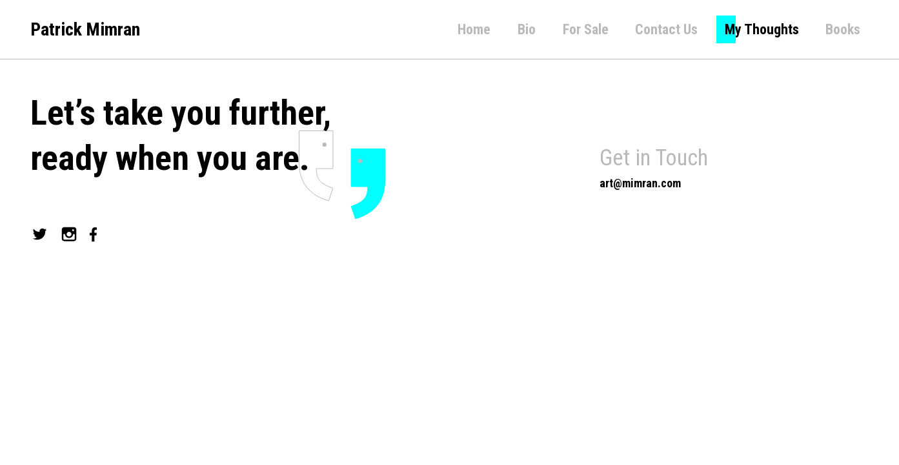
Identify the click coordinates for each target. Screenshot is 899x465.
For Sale (586, 29)
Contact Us (666, 29)
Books (842, 29)
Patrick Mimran (85, 29)
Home (474, 29)
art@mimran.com (640, 183)
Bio (527, 29)
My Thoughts (762, 29)
